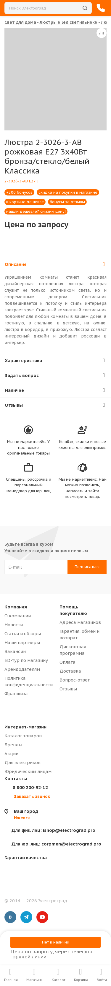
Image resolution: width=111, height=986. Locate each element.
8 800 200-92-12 (30, 787)
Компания (15, 607)
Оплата (67, 662)
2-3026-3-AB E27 (21, 181)
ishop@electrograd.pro (53, 830)
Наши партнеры (22, 642)
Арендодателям (22, 669)
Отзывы (68, 689)
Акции (11, 753)
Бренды (13, 744)
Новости (13, 624)
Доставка (70, 671)
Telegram (26, 917)
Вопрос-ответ (74, 680)
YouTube (42, 917)
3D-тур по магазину (26, 660)
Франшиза (16, 693)
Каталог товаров (23, 736)
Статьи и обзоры (22, 633)
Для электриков (22, 762)
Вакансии (15, 651)
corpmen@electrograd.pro (56, 844)
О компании (17, 616)
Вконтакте (10, 917)
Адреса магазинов (80, 622)
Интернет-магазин (25, 727)
